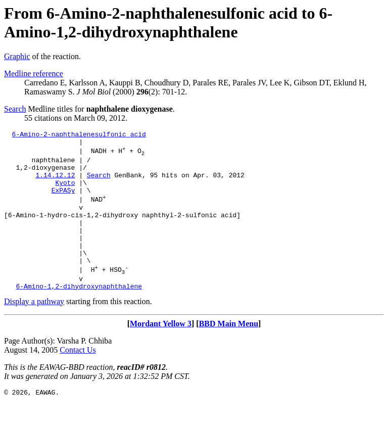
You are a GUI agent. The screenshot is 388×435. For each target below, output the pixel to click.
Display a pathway (34, 331)
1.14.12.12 (55, 183)
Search (15, 109)
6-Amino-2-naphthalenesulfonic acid (79, 135)
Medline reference (33, 73)
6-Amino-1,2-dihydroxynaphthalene (79, 316)
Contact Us (78, 380)
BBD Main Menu (228, 354)
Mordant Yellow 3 (160, 354)
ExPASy (63, 202)
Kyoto (65, 193)
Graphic (17, 56)
